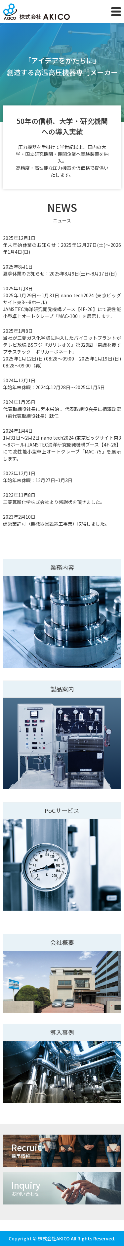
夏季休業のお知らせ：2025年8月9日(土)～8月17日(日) (60, 273)
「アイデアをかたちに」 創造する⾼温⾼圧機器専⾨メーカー (62, 66)
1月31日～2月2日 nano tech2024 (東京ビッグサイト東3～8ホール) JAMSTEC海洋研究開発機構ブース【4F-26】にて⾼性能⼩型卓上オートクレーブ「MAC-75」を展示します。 (62, 448)
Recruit (66, 1150)
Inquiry (66, 1188)
